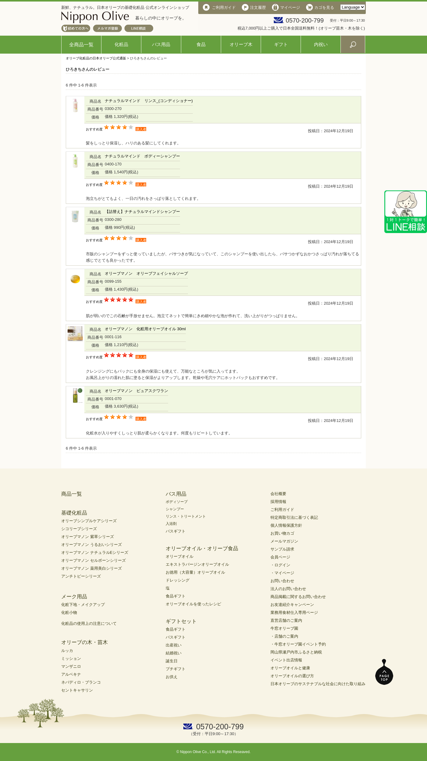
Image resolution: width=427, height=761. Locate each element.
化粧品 (121, 44)
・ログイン (280, 565)
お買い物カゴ (282, 533)
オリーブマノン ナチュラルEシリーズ (94, 552)
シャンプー (175, 509)
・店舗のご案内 (284, 636)
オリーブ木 (241, 44)
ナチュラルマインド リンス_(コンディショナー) (149, 100)
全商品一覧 (81, 44)
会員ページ (280, 557)
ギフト (281, 44)
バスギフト (175, 531)
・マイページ (282, 573)
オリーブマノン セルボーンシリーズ (93, 560)
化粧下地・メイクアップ (83, 604)
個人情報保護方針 (286, 525)
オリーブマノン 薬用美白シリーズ (91, 568)
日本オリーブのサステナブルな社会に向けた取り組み (317, 683)
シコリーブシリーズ (79, 528)
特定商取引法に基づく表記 (294, 517)
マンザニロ (71, 666)
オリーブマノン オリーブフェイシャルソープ (146, 273)
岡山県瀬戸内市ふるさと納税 (296, 652)
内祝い (321, 44)
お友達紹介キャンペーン (292, 604)
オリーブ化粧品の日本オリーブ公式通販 (96, 58)
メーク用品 (74, 597)
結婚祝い (174, 653)
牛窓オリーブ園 (284, 628)
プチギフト (175, 669)
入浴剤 (171, 524)
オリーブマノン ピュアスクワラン (136, 390)
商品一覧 (71, 494)
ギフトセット (181, 621)
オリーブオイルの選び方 (292, 676)
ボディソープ (177, 502)
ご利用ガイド (282, 509)
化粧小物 (69, 612)
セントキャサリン (77, 690)
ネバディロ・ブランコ (81, 682)
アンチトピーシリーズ (81, 576)
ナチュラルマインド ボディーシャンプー (142, 156)
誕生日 (172, 661)
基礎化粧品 (74, 513)
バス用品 (161, 44)
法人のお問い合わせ (288, 588)
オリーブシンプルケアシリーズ (89, 521)
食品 (201, 44)
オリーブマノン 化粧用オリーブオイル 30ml (145, 329)
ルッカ (67, 650)
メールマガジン (284, 541)
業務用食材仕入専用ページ (294, 612)
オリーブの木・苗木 (84, 642)
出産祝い (174, 645)
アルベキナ (71, 674)
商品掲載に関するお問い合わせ (298, 596)
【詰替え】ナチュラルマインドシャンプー (142, 211)
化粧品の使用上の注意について (89, 623)
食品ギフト (175, 596)
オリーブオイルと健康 (290, 668)
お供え (172, 676)
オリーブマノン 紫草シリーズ (87, 536)
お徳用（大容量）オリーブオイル (195, 572)
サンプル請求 (282, 549)
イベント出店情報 (286, 660)
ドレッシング (177, 580)
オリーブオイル (179, 556)
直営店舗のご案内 (286, 620)
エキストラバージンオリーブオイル (197, 564)
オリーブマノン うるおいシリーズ (91, 544)
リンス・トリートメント (186, 516)
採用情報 (278, 501)
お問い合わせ (282, 581)
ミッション (71, 658)
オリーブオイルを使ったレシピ (193, 604)
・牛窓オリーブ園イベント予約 (298, 644)
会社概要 (278, 493)
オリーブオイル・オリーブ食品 (202, 548)
